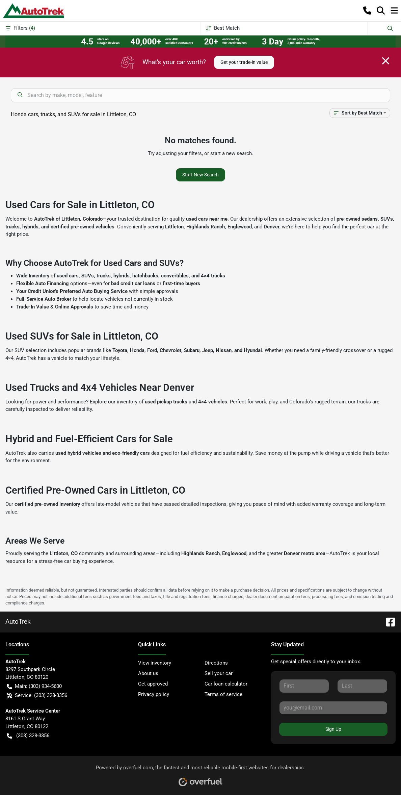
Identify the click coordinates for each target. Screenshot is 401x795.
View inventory (154, 663)
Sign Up (333, 729)
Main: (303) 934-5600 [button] (34, 686)
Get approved (153, 684)
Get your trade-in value (244, 62)
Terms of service (223, 694)
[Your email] (333, 708)
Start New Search (200, 174)
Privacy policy (153, 694)
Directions (216, 663)
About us (148, 673)
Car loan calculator (226, 684)
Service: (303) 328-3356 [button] (37, 695)
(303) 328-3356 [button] (28, 736)
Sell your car (219, 673)
